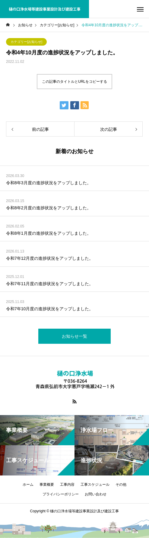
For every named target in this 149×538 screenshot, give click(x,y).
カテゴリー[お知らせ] (26, 41)
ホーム (28, 484)
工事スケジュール (95, 484)
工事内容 (67, 484)
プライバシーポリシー (61, 494)
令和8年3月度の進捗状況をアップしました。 (48, 182)
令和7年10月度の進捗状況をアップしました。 (49, 308)
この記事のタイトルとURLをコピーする (74, 81)
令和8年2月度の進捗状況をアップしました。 (48, 207)
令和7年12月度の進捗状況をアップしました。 (49, 258)
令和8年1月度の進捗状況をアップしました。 (48, 233)
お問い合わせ (95, 494)
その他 (121, 484)
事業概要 (47, 484)
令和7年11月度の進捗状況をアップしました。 (49, 283)
